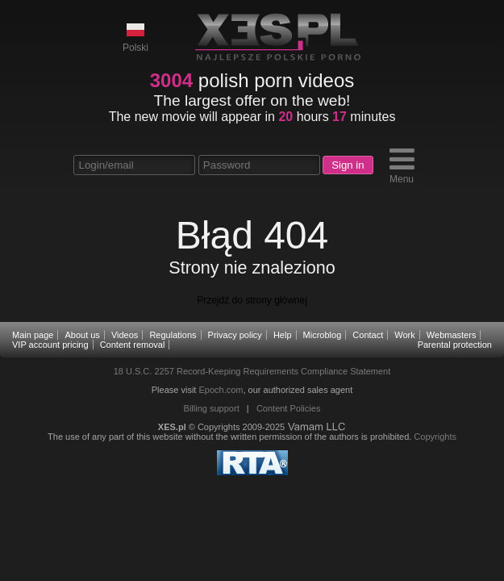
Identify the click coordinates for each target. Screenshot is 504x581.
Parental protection (455, 344)
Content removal (132, 344)
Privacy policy (235, 335)
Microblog (322, 335)
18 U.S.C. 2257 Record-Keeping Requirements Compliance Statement (252, 371)
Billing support (212, 408)
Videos (124, 335)
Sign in (347, 165)
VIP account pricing (50, 344)
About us (82, 335)
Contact (367, 335)
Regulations (172, 335)
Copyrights (435, 436)
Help (282, 335)
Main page (32, 335)
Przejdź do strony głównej (252, 300)
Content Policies (288, 408)
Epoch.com (220, 390)
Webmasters (452, 335)
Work (404, 335)
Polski (135, 36)
